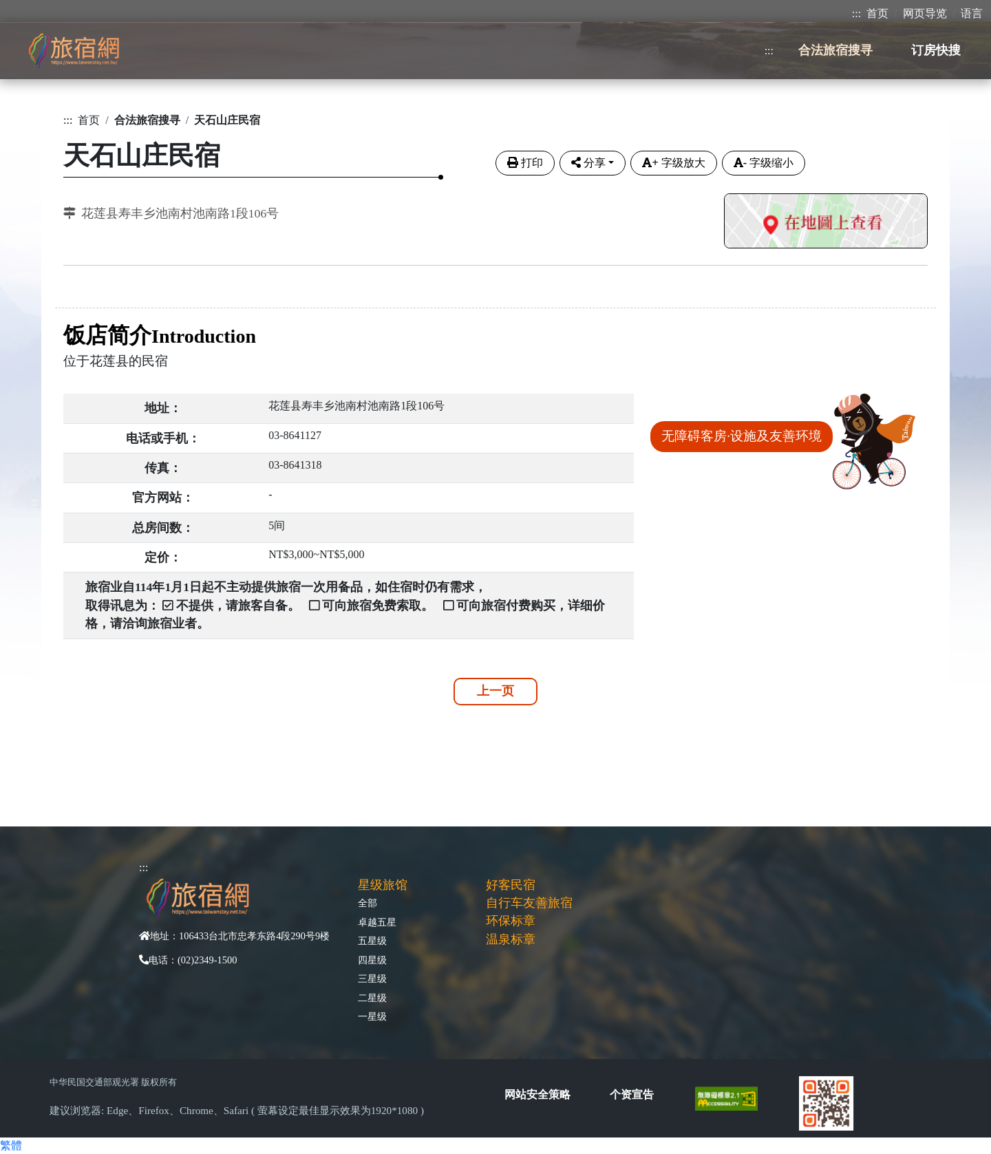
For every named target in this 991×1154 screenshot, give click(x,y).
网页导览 (925, 13)
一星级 (372, 1016)
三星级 (372, 978)
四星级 (372, 959)
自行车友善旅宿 (529, 903)
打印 (525, 163)
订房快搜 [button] (936, 50)
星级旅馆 (382, 885)
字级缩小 (763, 163)
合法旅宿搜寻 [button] (835, 50)
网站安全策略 (537, 1094)
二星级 (372, 997)
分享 (588, 163)
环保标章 (510, 921)
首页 (877, 13)
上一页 (495, 691)
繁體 (11, 1145)
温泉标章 (510, 939)
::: (856, 13)
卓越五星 (377, 922)
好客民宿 (510, 885)
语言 (972, 13)
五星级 (372, 940)
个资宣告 (632, 1094)
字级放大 (673, 163)
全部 (367, 902)
